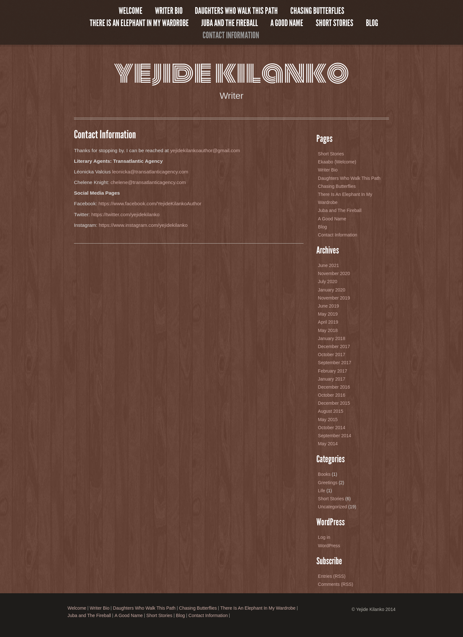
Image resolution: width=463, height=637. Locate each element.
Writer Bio (169, 10)
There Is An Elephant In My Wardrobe (139, 23)
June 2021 (328, 265)
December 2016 (334, 387)
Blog (372, 23)
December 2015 (334, 403)
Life (321, 490)
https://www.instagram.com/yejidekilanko (143, 225)
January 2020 (331, 289)
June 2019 (328, 306)
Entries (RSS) (332, 576)
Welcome (130, 10)
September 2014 (334, 435)
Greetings (328, 482)
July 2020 (327, 281)
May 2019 (328, 314)
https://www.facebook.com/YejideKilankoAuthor (149, 203)
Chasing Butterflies (317, 10)
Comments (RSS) (335, 584)
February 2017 (332, 371)
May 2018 (328, 330)
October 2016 (331, 395)
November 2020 (334, 273)
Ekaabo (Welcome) (337, 161)
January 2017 (331, 379)
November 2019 (334, 297)
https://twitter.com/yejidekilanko (125, 214)
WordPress (329, 545)
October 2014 (331, 427)
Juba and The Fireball (229, 23)
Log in (324, 537)
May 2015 (328, 419)
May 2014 (328, 443)
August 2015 (330, 411)
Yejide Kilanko (231, 72)
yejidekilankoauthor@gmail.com (205, 150)
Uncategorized (332, 506)
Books (324, 474)
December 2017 (334, 346)
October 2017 (331, 354)
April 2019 (328, 322)
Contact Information (231, 35)
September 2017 (334, 362)
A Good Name (286, 23)
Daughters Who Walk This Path (236, 10)
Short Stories (334, 23)
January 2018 (331, 338)
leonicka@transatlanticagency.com (149, 171)
